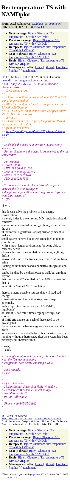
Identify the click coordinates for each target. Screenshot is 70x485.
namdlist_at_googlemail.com (20, 80)
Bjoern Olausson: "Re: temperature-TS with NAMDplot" (32, 35)
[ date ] (39, 67)
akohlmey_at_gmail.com (16, 420)
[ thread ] (49, 67)
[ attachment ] (29, 70)
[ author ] (14, 70)
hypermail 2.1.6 (40, 477)
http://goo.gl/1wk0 (48, 420)
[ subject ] (62, 67)
